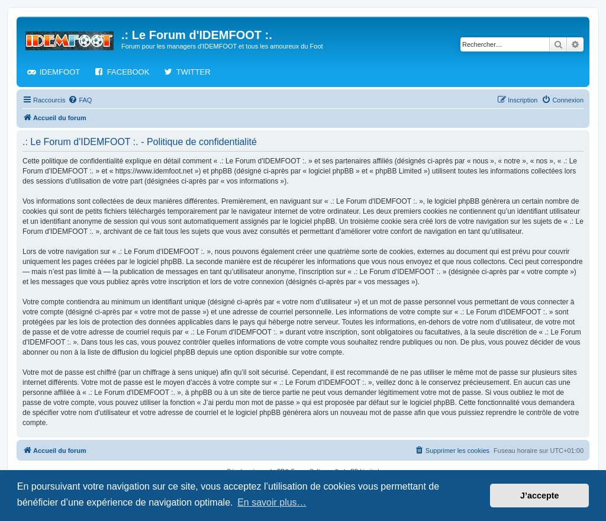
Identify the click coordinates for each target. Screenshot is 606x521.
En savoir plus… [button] (272, 502)
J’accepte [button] (539, 495)
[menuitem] (80, 100)
